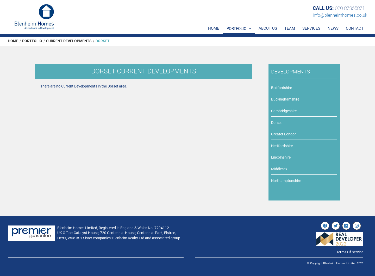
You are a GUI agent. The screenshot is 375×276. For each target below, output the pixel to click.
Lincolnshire (281, 157)
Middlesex (279, 169)
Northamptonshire (286, 181)
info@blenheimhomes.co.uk (340, 15)
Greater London (284, 134)
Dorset (276, 123)
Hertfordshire (282, 146)
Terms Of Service (349, 252)
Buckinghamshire (285, 99)
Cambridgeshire (284, 111)
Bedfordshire (281, 88)
